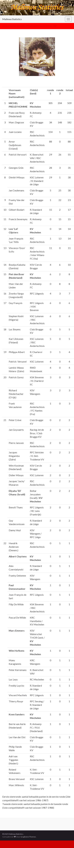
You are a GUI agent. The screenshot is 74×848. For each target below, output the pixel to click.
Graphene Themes (28, 837)
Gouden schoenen (17, 26)
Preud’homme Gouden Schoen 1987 (42, 26)
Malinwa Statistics (12, 19)
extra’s (5, 26)
